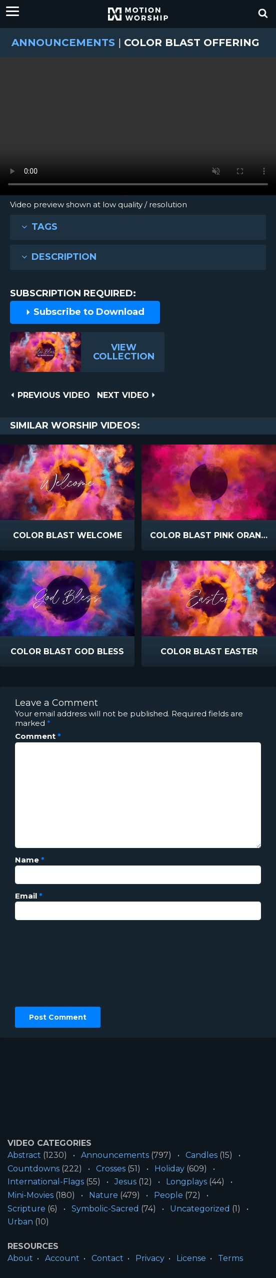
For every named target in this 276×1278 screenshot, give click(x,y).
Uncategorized (200, 1208)
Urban (20, 1221)
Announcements (63, 43)
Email (28, 896)
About (20, 1258)
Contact (108, 1258)
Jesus (125, 1181)
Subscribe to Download (85, 311)
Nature (103, 1195)
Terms (230, 1258)
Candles (202, 1155)
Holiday (169, 1168)
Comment (38, 736)
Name (29, 860)
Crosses (111, 1168)
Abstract (24, 1155)
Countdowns (34, 1168)
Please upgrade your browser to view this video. (138, 128)
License (191, 1258)
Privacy (150, 1258)
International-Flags (46, 1181)
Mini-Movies (31, 1195)
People (168, 1195)
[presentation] (56, 964)
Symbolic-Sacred (105, 1208)
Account (62, 1258)
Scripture (27, 1208)
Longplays (186, 1181)
